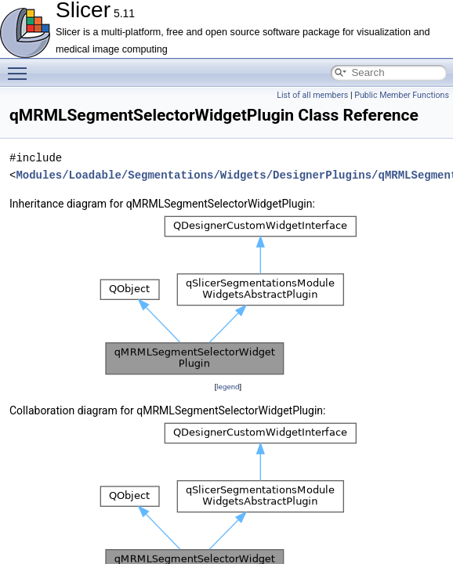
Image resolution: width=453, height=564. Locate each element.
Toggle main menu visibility (21, 66)
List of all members (312, 95)
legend (227, 386)
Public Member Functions (401, 95)
